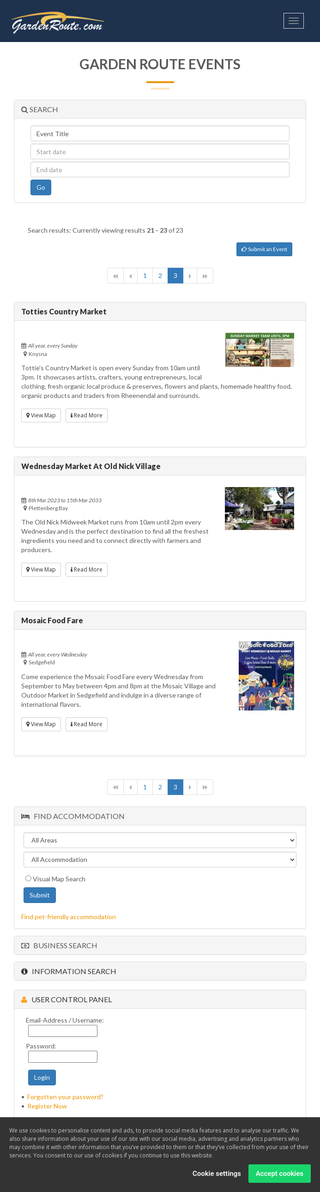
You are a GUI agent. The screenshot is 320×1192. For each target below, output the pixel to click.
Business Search (59, 945)
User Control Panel (66, 999)
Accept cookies (279, 1175)
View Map (41, 415)
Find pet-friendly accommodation (68, 917)
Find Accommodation (73, 816)
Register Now (47, 1106)
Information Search (68, 971)
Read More (87, 415)
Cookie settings (217, 1175)
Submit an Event (264, 249)
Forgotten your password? (65, 1097)
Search (39, 109)
